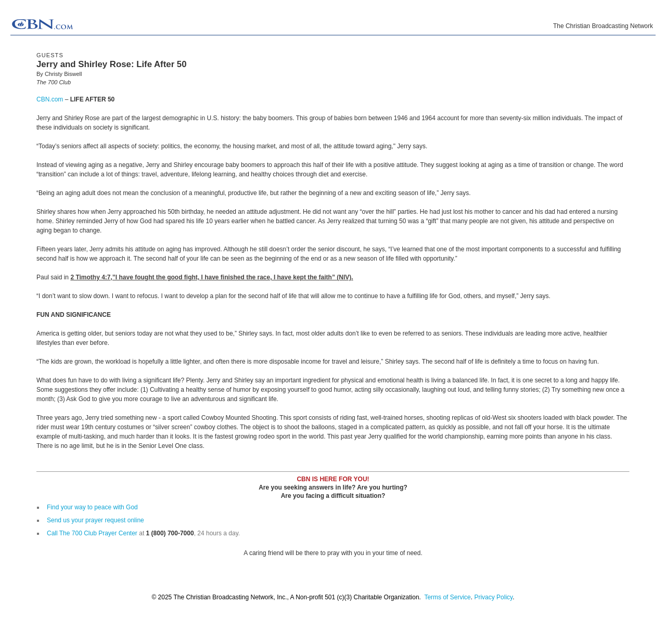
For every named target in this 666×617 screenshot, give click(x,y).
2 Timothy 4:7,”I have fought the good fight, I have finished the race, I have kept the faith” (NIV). (211, 277)
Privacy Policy (493, 597)
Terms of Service (447, 597)
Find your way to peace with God (92, 507)
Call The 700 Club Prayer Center (92, 533)
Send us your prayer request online (95, 520)
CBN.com (49, 99)
